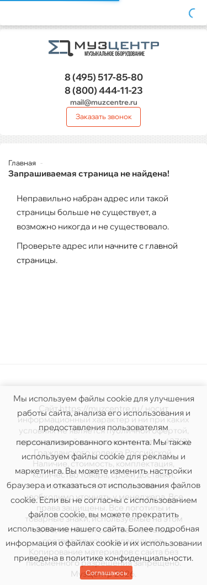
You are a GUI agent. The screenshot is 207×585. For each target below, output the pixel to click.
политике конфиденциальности (129, 557)
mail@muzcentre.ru (103, 102)
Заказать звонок (104, 116)
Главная (22, 162)
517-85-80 (104, 77)
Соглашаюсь (106, 572)
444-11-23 (104, 90)
